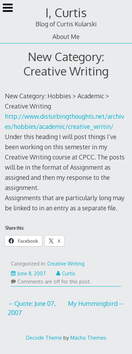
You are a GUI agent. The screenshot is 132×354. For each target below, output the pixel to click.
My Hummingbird (93, 303)
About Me (66, 36)
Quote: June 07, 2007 (32, 308)
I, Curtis (66, 12)
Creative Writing (65, 264)
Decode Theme (44, 337)
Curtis (65, 273)
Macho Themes (88, 337)
